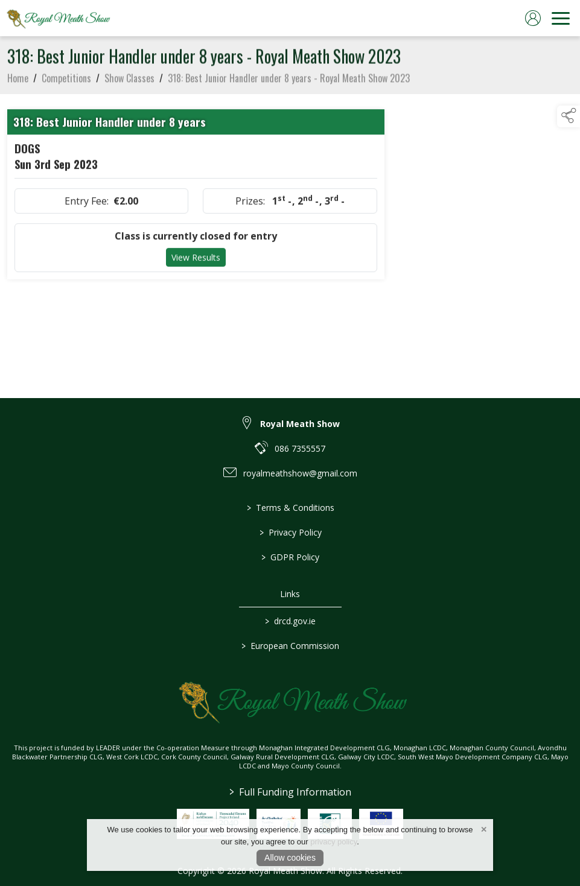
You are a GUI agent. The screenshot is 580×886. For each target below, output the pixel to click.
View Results (195, 260)
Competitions (66, 81)
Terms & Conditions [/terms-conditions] (290, 507)
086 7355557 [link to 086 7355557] (300, 448)
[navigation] (561, 18)
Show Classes (129, 81)
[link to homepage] (57, 18)
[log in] (533, 18)
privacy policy (333, 841)
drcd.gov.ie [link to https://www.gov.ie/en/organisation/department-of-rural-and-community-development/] (290, 621)
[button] (568, 116)
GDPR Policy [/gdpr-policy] (290, 557)
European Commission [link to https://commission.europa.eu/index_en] (290, 646)
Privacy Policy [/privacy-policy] (290, 532)
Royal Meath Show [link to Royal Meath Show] (300, 423)
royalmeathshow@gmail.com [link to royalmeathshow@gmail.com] (300, 473)
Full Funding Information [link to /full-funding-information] (290, 792)
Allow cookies (290, 857)
